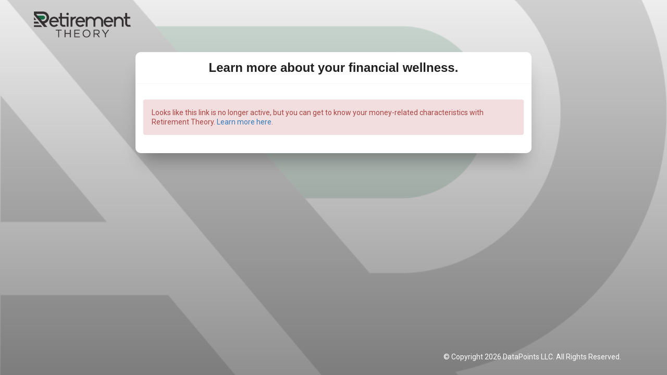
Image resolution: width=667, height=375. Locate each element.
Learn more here (244, 122)
